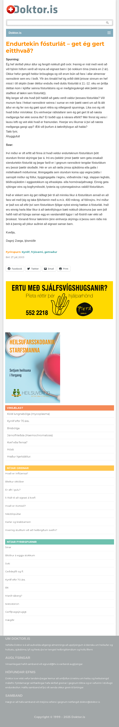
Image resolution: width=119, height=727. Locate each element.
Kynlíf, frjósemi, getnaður (39, 252)
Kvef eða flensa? (17, 442)
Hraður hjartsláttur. (19, 456)
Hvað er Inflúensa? (16, 473)
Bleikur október (14, 481)
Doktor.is (15, 33)
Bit (7, 587)
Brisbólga (13, 428)
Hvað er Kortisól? (16, 505)
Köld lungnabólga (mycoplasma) (28, 414)
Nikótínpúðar (13, 514)
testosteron (12, 603)
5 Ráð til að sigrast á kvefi (20, 497)
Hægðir (9, 620)
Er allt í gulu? (13, 489)
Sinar (8, 547)
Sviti (7, 563)
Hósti (10, 449)
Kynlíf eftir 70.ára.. (18, 421)
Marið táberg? (13, 595)
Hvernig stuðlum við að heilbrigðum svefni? (31, 530)
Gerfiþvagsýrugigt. (16, 611)
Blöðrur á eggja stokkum (20, 555)
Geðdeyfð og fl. (14, 571)
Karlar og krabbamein (18, 521)
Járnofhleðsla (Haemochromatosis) (30, 435)
